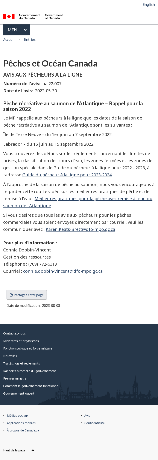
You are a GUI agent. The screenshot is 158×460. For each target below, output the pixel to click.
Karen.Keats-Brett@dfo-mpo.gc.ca (80, 229)
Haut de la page (19, 450)
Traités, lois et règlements (21, 363)
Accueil (9, 39)
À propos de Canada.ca (23, 430)
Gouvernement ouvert (18, 393)
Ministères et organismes (21, 341)
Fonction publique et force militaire (27, 348)
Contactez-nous (14, 333)
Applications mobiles (21, 423)
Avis (87, 415)
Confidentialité (94, 423)
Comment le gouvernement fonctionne (30, 386)
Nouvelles (10, 356)
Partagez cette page (27, 295)
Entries (30, 39)
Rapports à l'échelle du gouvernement (29, 371)
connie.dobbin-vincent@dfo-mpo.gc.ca (63, 271)
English (149, 4)
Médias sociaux (17, 415)
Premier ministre (14, 378)
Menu (17, 30)
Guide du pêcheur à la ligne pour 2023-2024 (67, 175)
